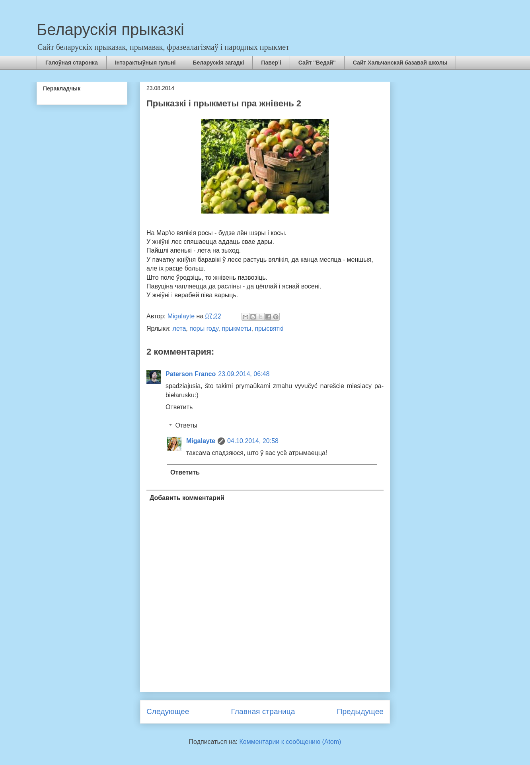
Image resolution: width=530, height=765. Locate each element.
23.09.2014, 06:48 (243, 374)
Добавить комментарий (187, 497)
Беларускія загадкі (218, 62)
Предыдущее (360, 711)
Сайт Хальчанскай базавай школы (400, 62)
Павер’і (271, 62)
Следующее (167, 711)
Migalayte (200, 440)
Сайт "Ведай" (317, 62)
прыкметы (236, 328)
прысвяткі (269, 328)
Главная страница (263, 711)
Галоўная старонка (71, 62)
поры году (203, 328)
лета (179, 328)
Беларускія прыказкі (110, 29)
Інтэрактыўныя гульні (145, 62)
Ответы (186, 425)
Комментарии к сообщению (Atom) (290, 741)
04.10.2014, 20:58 (253, 440)
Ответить (179, 407)
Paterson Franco (191, 374)
